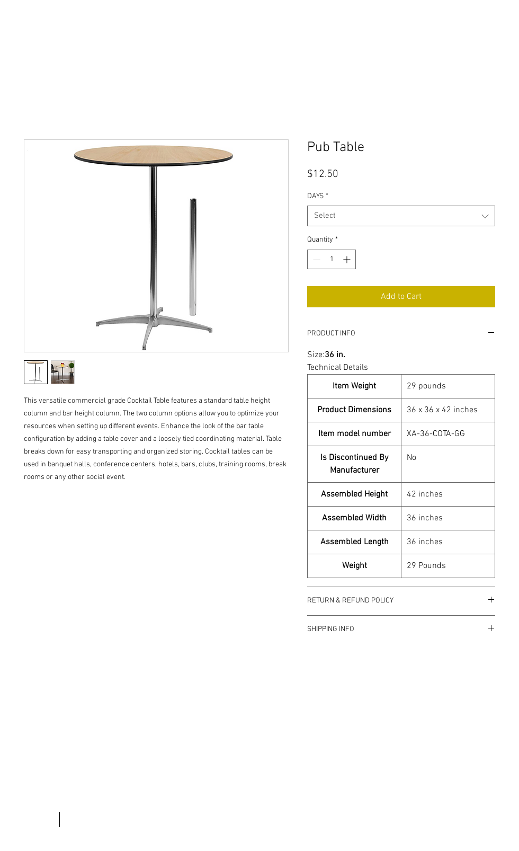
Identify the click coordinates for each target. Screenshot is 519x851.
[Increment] (347, 259)
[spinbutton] (331, 259)
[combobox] (401, 216)
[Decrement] (315, 259)
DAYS (317, 196)
